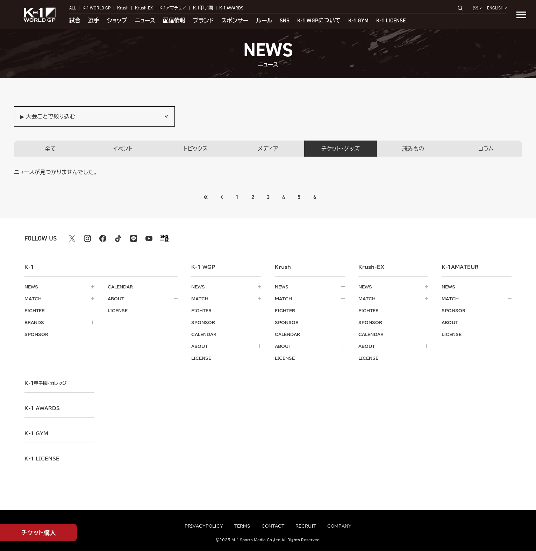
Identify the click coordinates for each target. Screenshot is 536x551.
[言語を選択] (497, 8)
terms (242, 526)
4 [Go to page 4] (283, 197)
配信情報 (174, 20)
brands (34, 322)
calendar (120, 287)
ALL (72, 8)
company (339, 526)
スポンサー (234, 20)
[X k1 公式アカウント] (72, 238)
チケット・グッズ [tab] (340, 148)
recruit (305, 526)
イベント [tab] (123, 148)
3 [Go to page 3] (268, 197)
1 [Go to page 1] (237, 197)
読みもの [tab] (413, 148)
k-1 (45, 383)
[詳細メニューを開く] (521, 14)
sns (285, 20)
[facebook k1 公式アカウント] (103, 238)
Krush (123, 8)
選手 (93, 20)
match (33, 298)
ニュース (145, 20)
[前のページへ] (206, 197)
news (31, 287)
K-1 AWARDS (231, 8)
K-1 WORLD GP (96, 8)
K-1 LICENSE (391, 20)
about (116, 298)
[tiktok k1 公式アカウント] (118, 238)
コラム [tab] (485, 148)
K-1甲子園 (203, 8)
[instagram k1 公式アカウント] (87, 238)
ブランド (203, 20)
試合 (74, 20)
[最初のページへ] (221, 197)
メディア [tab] (268, 148)
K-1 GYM (358, 20)
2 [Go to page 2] (252, 197)
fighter (34, 310)
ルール (264, 20)
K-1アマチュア (172, 8)
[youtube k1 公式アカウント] (149, 238)
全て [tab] (50, 148)
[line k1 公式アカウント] (133, 238)
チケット (38, 532)
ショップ (117, 20)
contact (273, 526)
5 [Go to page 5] (299, 197)
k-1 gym (36, 433)
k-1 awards (42, 408)
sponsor (36, 334)
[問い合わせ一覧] (477, 8)
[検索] (462, 8)
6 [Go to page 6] (314, 197)
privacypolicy (204, 526)
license (118, 310)
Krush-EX (144, 8)
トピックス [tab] (195, 148)
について (319, 20)
